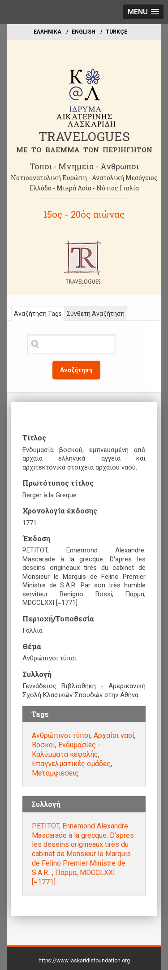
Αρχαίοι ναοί (114, 735)
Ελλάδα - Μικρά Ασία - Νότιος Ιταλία (84, 188)
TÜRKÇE (116, 32)
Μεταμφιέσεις (55, 773)
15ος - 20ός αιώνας (84, 214)
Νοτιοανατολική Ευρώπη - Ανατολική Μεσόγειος (84, 177)
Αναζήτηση (76, 370)
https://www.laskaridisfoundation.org (84, 960)
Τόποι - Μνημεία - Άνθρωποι (84, 166)
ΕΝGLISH (83, 32)
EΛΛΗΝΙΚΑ (47, 32)
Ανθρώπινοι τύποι (61, 735)
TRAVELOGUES (84, 136)
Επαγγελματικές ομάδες (71, 763)
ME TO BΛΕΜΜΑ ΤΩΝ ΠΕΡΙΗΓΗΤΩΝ (84, 149)
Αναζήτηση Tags (38, 313)
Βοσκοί (43, 745)
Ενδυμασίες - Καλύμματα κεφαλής (66, 750)
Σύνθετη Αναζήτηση (96, 313)
